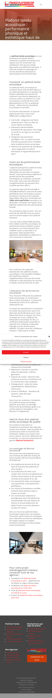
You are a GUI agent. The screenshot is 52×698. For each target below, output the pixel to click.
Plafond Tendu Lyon (13, 652)
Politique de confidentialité (26, 682)
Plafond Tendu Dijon (13, 657)
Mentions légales (26, 680)
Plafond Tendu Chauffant (14, 639)
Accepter (26, 352)
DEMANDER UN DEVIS (36, 658)
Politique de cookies (26, 361)
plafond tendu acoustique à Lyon (23, 579)
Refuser (26, 357)
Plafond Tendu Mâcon (13, 655)
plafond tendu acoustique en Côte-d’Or (23, 586)
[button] (49, 336)
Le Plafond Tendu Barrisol (14, 641)
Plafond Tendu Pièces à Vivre (37, 629)
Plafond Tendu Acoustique (15, 627)
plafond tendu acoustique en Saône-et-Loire (25, 591)
